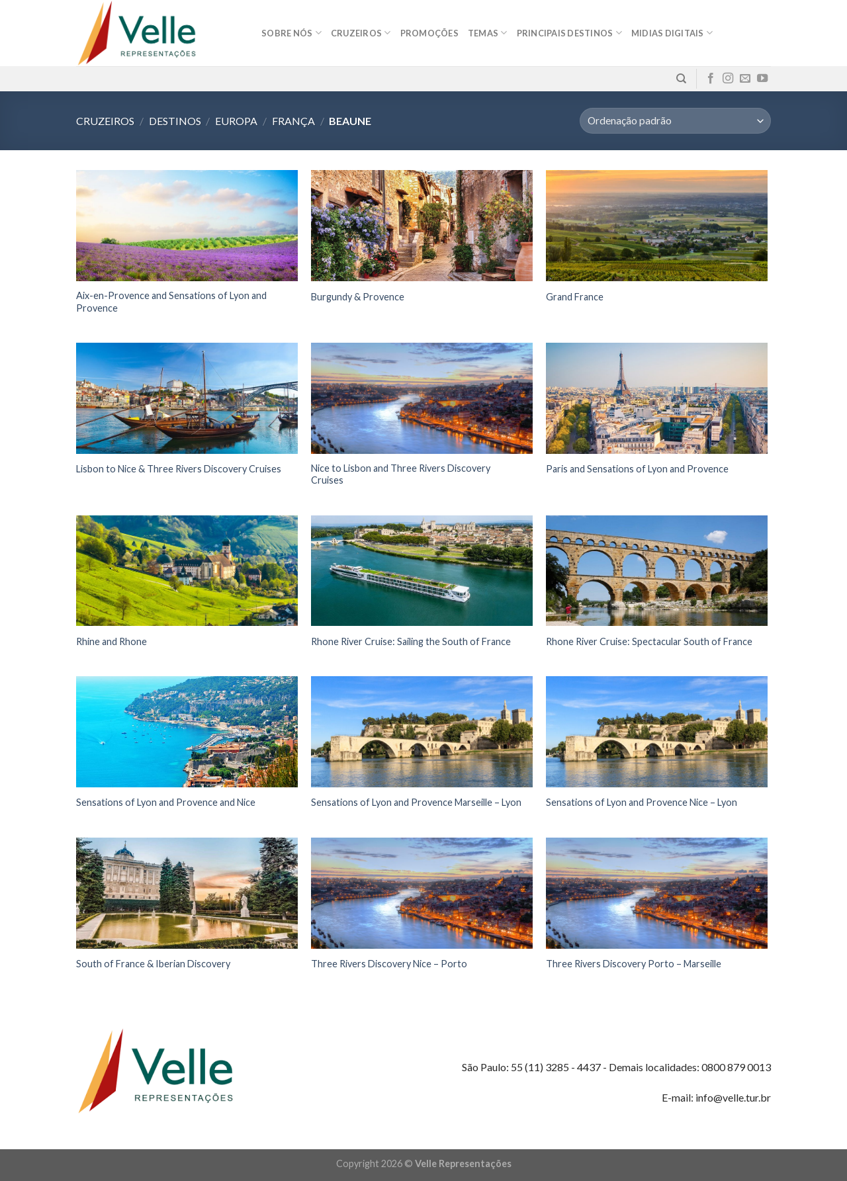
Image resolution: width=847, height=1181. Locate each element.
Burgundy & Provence (357, 296)
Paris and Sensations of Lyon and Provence (637, 468)
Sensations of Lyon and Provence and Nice (165, 802)
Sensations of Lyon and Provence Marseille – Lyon (416, 802)
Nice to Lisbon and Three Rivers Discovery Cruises (400, 474)
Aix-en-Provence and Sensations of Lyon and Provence (171, 302)
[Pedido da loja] (675, 121)
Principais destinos (569, 32)
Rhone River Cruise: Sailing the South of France (411, 641)
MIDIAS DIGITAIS (672, 32)
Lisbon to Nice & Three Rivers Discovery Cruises (178, 468)
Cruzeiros (361, 32)
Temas (488, 32)
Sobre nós (291, 32)
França (293, 120)
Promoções (429, 33)
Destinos (175, 120)
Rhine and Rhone (111, 641)
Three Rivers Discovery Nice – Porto (389, 963)
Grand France (574, 296)
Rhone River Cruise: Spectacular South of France (649, 641)
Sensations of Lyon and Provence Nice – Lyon (641, 802)
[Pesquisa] (681, 78)
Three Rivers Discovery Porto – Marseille (633, 963)
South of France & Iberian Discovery (153, 963)
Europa (236, 120)
